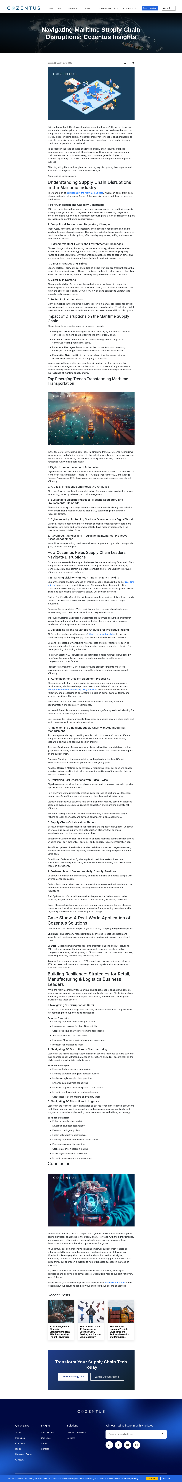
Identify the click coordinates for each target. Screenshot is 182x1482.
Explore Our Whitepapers (107, 1377)
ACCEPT (152, 1479)
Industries (73, 8)
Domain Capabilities (76, 1432)
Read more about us (115, 1282)
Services (88, 8)
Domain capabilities (108, 8)
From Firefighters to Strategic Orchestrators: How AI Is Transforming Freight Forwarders (60, 1331)
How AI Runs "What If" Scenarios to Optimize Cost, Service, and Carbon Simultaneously (90, 1331)
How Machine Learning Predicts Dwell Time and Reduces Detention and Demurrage (119, 1331)
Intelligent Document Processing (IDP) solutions (72, 689)
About (61, 8)
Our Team (20, 1443)
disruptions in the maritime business (85, 192)
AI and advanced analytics (101, 634)
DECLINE (166, 1479)
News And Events (23, 1454)
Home (51, 8)
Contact (45, 1449)
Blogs (18, 1449)
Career (44, 1443)
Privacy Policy (130, 1478)
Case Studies (47, 1432)
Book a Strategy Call (73, 1377)
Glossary (19, 1460)
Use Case (46, 1438)
